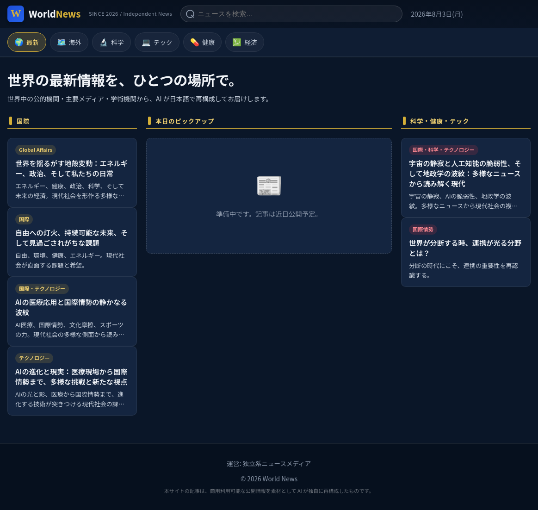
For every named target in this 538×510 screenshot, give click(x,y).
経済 (244, 42)
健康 (202, 42)
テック (157, 42)
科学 (111, 42)
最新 (26, 42)
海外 (69, 42)
